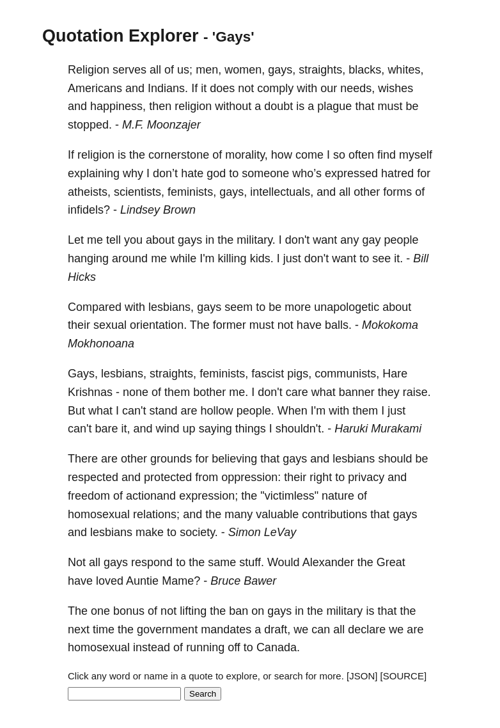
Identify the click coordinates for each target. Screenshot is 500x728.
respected (93, 477)
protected (168, 477)
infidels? (89, 209)
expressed (351, 173)
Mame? (181, 580)
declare (367, 629)
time (103, 629)
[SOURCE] (403, 675)
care (297, 392)
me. (238, 392)
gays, (281, 69)
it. (398, 258)
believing (234, 458)
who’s (307, 173)
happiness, (118, 106)
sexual (110, 325)
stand (164, 410)
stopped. (90, 124)
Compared (94, 307)
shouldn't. (300, 428)
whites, (405, 69)
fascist (267, 373)
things (250, 428)
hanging (88, 258)
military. (256, 239)
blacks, (366, 69)
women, (244, 69)
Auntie (142, 580)
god (216, 173)
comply (275, 88)
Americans (95, 88)
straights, (322, 69)
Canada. (278, 647)
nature (338, 495)
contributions (334, 514)
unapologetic (346, 307)
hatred (397, 173)
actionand (151, 495)
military (344, 611)
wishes (395, 88)
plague (334, 106)
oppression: (251, 477)
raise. (417, 392)
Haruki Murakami (377, 428)
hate (192, 173)
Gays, (83, 373)
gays (190, 239)
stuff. (251, 562)
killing (232, 258)
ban (238, 611)
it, (125, 428)
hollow (217, 410)
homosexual (99, 514)
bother (209, 392)
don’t (165, 173)
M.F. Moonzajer (161, 124)
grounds (171, 458)
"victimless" (289, 495)
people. (255, 410)
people (401, 239)
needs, (357, 88)
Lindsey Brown (158, 209)
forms (397, 192)
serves (129, 69)
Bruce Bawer (243, 580)
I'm (206, 258)
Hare (394, 373)
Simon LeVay (262, 532)
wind (168, 428)
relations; (156, 514)
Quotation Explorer (120, 35)
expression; (208, 495)
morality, (246, 154)
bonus (129, 611)
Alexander (328, 562)
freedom (89, 495)
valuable (277, 514)
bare (106, 428)
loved (109, 580)
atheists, (89, 192)
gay (371, 239)
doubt (278, 106)
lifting (193, 611)
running (205, 647)
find (386, 154)
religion (193, 106)
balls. (338, 325)
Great (391, 562)
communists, (347, 373)
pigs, (299, 373)
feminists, (192, 192)
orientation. (158, 325)
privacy (366, 477)
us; (184, 69)
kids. (262, 258)
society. (199, 532)
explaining (94, 173)
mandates (226, 629)
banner (357, 392)
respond (152, 562)
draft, (277, 629)
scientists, (139, 192)
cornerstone (178, 154)
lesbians (353, 458)
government (167, 629)
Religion (88, 69)
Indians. (168, 88)
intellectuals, (281, 192)
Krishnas (90, 392)
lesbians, (171, 307)
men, (208, 69)
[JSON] (362, 675)
